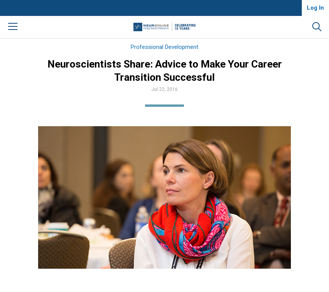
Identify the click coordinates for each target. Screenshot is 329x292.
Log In (315, 7)
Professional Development (164, 46)
